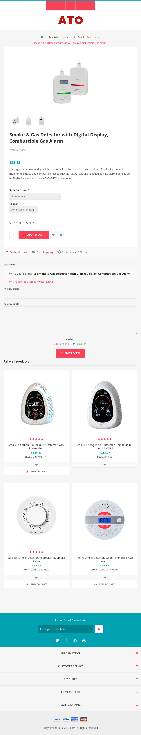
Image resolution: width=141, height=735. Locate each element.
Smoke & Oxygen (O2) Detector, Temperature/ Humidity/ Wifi (105, 446)
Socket (14, 203)
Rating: (70, 339)
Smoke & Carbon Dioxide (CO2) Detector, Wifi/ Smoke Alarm (36, 446)
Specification (18, 190)
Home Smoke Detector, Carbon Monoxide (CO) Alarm (104, 559)
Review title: (11, 288)
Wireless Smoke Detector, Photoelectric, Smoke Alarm (36, 559)
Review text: (11, 304)
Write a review (17, 150)
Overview (9, 264)
